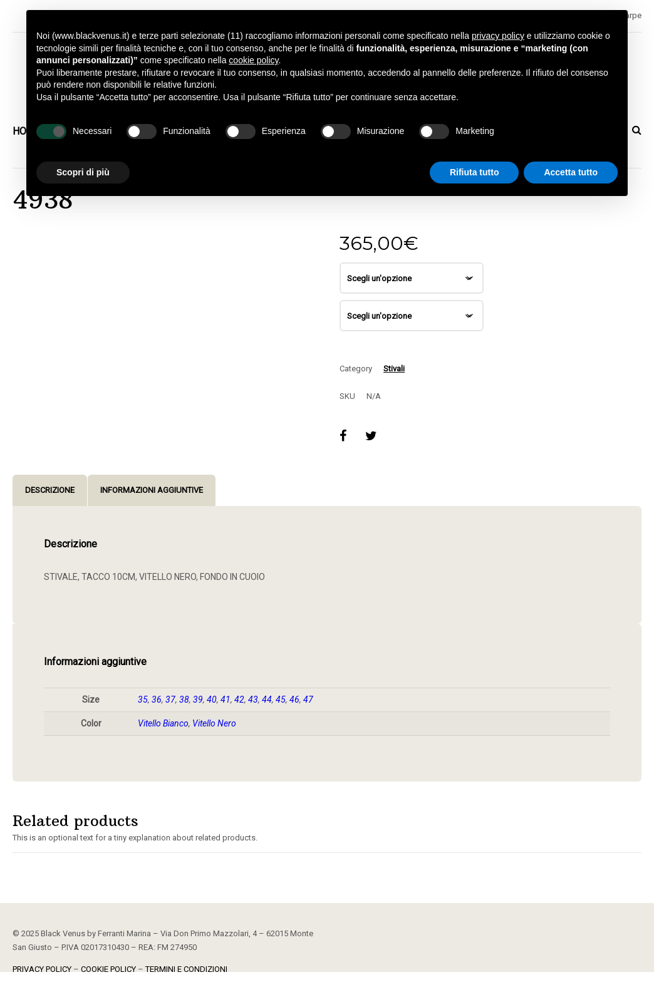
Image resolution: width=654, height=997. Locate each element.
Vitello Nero (214, 723)
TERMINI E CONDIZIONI (186, 969)
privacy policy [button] (498, 36)
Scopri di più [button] (83, 172)
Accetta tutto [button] (571, 172)
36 (157, 700)
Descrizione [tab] (50, 490)
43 (253, 700)
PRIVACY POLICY (42, 969)
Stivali (394, 368)
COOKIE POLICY (108, 969)
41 (226, 700)
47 (308, 700)
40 (212, 700)
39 (198, 700)
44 (267, 700)
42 (239, 700)
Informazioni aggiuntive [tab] (151, 490)
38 (184, 700)
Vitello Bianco (163, 723)
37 (170, 700)
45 (281, 700)
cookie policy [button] (253, 60)
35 (143, 700)
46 (294, 700)
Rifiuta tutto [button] (474, 172)
